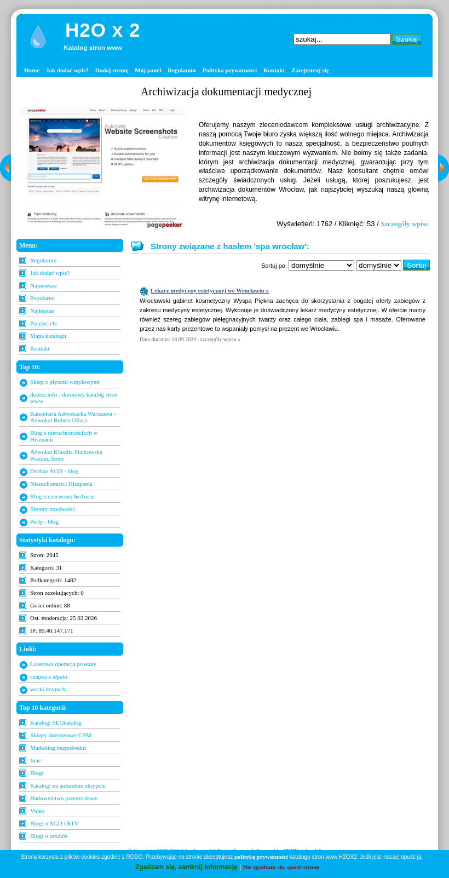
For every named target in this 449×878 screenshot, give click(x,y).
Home (31, 70)
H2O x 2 (102, 30)
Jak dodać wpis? (67, 70)
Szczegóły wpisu (405, 224)
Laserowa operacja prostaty (63, 664)
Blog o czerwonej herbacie (62, 496)
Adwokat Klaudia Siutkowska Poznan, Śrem (66, 455)
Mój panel (148, 70)
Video (37, 810)
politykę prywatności (261, 856)
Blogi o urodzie (48, 836)
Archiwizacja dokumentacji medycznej (226, 91)
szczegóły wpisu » (220, 339)
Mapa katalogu (48, 335)
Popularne (42, 298)
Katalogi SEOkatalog (56, 722)
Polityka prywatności (230, 70)
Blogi (36, 773)
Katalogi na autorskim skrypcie (68, 785)
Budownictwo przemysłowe (63, 798)
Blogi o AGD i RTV (54, 823)
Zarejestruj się (310, 70)
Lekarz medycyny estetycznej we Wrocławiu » (210, 290)
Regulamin (181, 70)
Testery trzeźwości (52, 509)
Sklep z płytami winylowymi (65, 381)
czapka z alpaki (48, 676)
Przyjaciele (43, 323)
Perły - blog (44, 521)
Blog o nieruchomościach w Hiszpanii (63, 436)
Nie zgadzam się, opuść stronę (281, 867)
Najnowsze (43, 285)
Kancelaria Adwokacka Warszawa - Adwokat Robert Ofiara (73, 416)
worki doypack (48, 689)
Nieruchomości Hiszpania (61, 483)
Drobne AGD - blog (54, 471)
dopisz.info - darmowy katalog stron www (74, 397)
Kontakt (274, 70)
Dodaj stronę (112, 70)
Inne (35, 760)
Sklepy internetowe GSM (60, 735)
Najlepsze (42, 310)
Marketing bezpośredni (58, 747)
